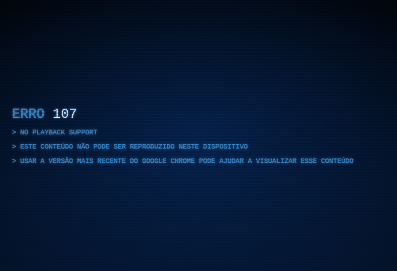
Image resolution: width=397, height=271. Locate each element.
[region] (198, 135)
